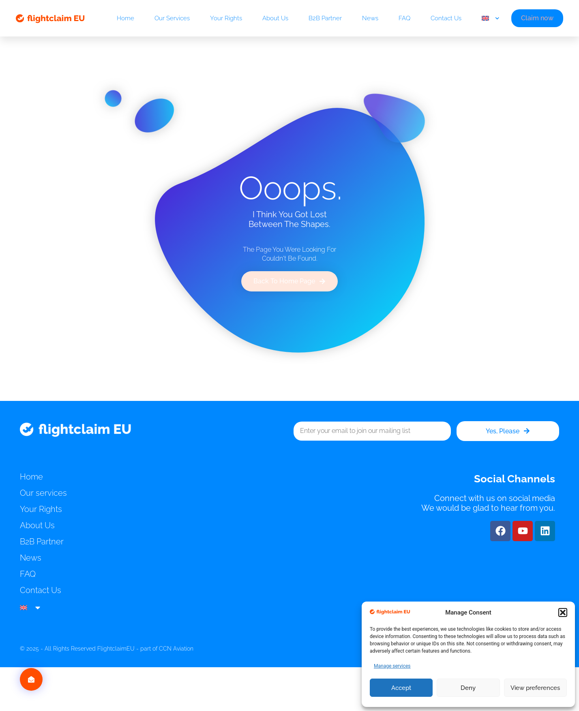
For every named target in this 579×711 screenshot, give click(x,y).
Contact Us (446, 18)
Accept (401, 688)
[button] (563, 612)
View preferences (535, 688)
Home (125, 18)
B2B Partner (325, 18)
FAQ (404, 18)
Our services (172, 18)
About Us (275, 18)
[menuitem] (490, 18)
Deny (468, 688)
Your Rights (226, 18)
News (370, 18)
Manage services (392, 666)
